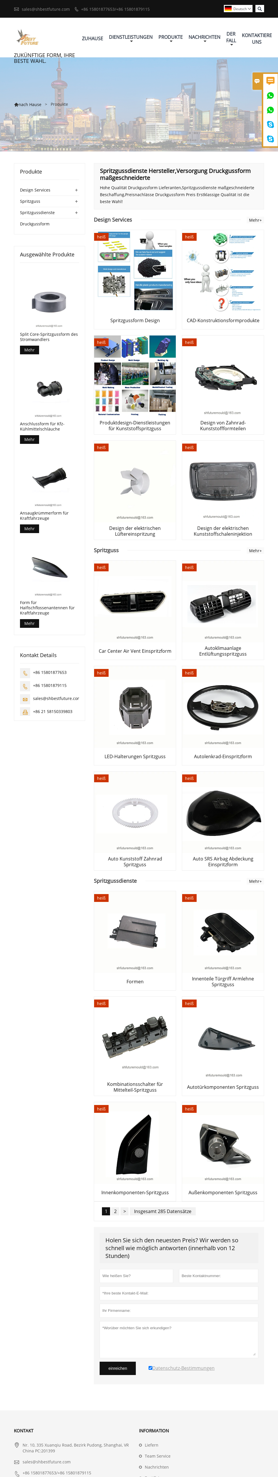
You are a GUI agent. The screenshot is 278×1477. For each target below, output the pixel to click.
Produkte (170, 38)
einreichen (117, 1368)
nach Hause (30, 104)
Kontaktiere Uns (257, 38)
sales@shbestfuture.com (46, 9)
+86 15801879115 (50, 685)
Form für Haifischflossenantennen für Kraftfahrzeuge (47, 608)
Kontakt (23, 1431)
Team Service (158, 1456)
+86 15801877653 (50, 672)
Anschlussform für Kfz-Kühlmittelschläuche (42, 426)
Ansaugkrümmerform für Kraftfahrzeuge (44, 515)
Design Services (35, 190)
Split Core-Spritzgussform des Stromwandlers (49, 337)
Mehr (29, 350)
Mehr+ (255, 220)
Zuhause (92, 38)
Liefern (151, 1445)
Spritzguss (30, 201)
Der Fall (231, 39)
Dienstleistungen (131, 38)
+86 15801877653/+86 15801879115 (115, 9)
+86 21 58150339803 (52, 711)
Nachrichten (204, 38)
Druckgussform (35, 224)
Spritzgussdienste (37, 212)
